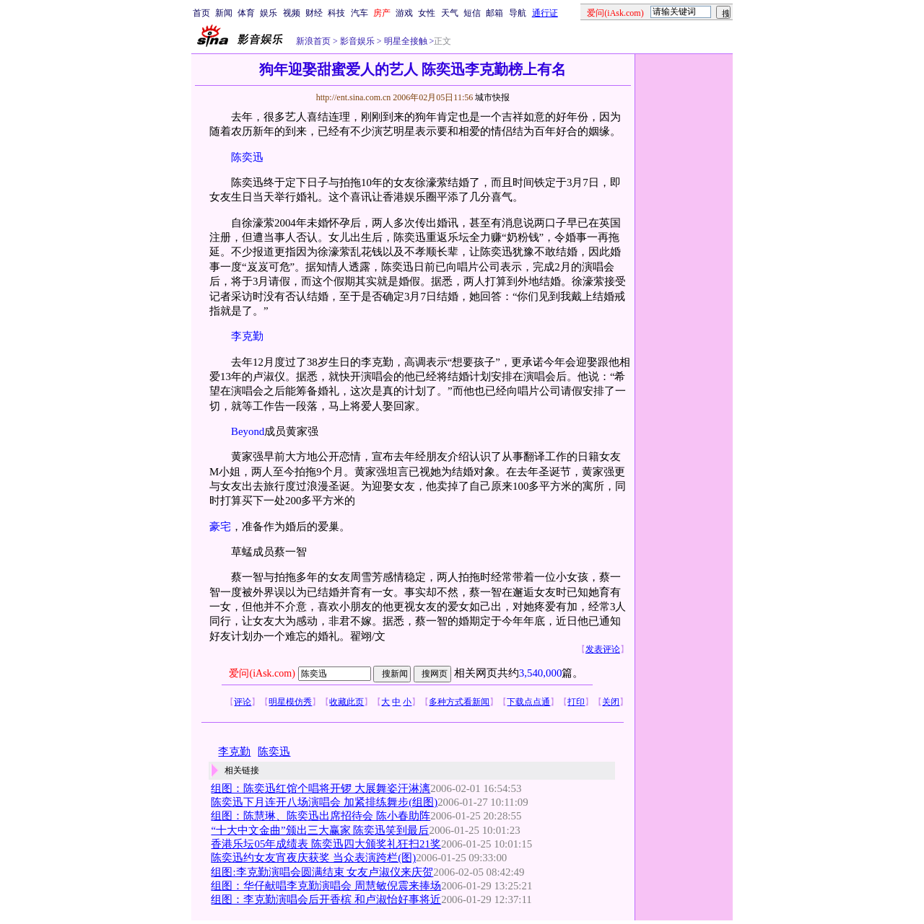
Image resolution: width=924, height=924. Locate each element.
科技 (336, 13)
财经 (314, 13)
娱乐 (268, 13)
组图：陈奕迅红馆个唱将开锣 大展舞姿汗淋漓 (320, 788)
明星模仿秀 (290, 702)
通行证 (545, 13)
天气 (449, 13)
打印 (576, 702)
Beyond (247, 431)
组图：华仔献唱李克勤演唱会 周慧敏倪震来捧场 (326, 886)
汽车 (359, 13)
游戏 (404, 13)
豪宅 (220, 526)
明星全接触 (404, 41)
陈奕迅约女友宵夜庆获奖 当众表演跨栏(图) (313, 857)
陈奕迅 (247, 157)
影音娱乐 (357, 41)
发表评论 (602, 649)
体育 (246, 13)
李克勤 (247, 336)
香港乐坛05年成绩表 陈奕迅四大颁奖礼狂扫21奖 (326, 844)
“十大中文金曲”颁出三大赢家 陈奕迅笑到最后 (320, 830)
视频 (291, 13)
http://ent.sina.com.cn (354, 97)
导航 (517, 13)
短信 (472, 13)
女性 (426, 13)
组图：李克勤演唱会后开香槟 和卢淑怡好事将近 (326, 899)
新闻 (223, 13)
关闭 (610, 702)
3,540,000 (540, 673)
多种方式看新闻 (459, 702)
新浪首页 (313, 41)
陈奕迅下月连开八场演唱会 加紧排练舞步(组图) (324, 802)
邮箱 (494, 13)
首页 (201, 13)
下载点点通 (528, 702)
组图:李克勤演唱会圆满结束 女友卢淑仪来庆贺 (322, 872)
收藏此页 (346, 702)
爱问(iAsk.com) (262, 673)
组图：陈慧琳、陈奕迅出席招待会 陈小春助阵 (320, 816)
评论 (242, 702)
